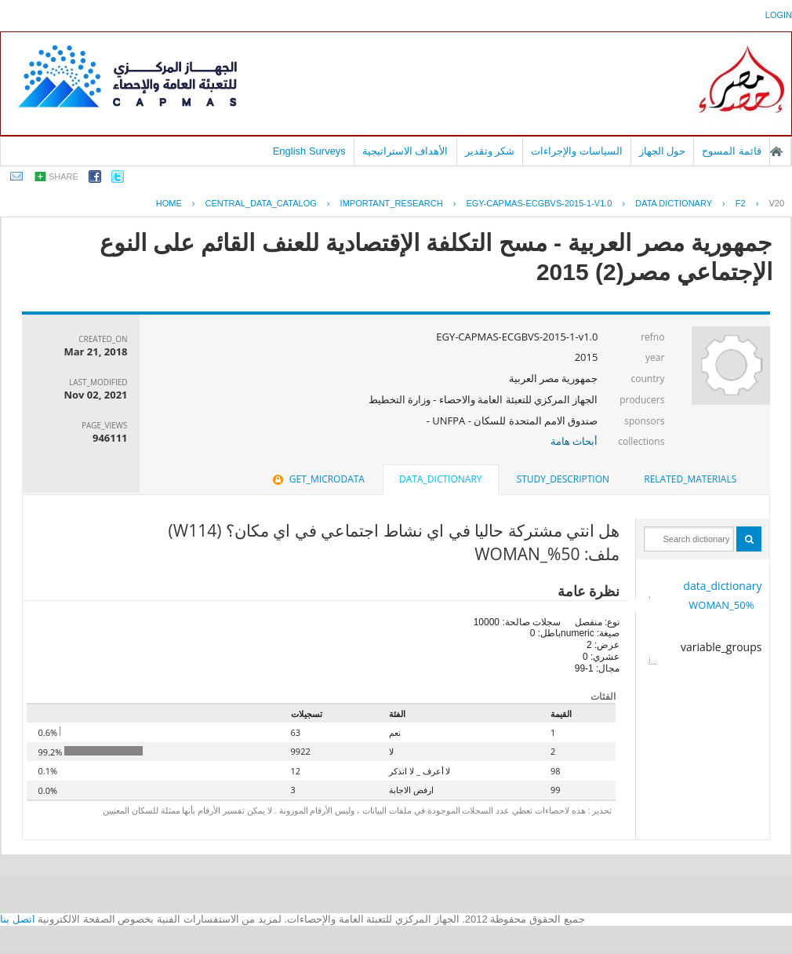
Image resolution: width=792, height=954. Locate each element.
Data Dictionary (673, 203)
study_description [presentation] (563, 479)
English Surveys (309, 151)
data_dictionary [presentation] (440, 479)
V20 (776, 203)
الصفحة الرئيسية (776, 151)
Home (169, 203)
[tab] (690, 479)
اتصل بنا (17, 919)
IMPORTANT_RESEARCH (391, 203)
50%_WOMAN (721, 605)
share (63, 176)
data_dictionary (722, 585)
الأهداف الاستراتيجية (405, 151)
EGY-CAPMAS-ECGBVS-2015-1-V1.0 (539, 203)
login (778, 15)
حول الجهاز (662, 151)
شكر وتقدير (490, 151)
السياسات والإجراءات (577, 151)
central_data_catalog (261, 203)
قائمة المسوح (731, 151)
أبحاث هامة (574, 441)
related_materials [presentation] (690, 479)
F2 (741, 203)
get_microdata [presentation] (317, 479)
